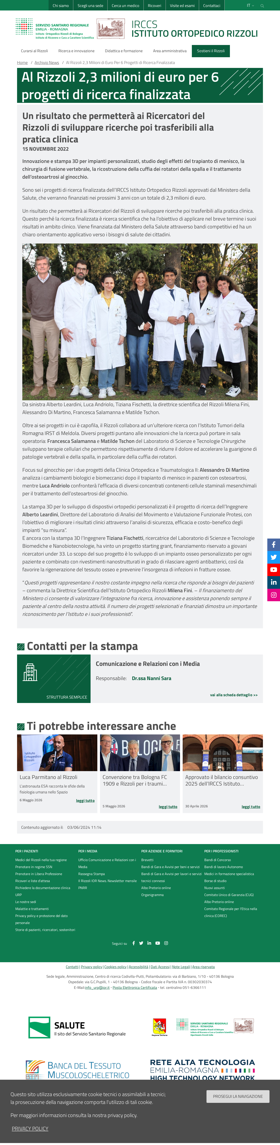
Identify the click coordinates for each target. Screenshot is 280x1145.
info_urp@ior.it (97, 987)
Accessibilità (138, 967)
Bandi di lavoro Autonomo (223, 866)
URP (18, 894)
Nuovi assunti (214, 887)
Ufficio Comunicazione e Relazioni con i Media (107, 863)
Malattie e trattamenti (32, 908)
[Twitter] (274, 557)
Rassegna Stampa (91, 873)
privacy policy (30, 1128)
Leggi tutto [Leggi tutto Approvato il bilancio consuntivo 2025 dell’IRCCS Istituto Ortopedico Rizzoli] (251, 807)
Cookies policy (115, 967)
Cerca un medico (125, 6)
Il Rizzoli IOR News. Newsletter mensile (107, 880)
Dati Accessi (160, 967)
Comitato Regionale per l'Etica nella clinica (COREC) (230, 912)
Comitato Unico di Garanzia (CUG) (229, 894)
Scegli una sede (90, 6)
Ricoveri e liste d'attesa (32, 880)
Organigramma (152, 894)
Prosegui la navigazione (238, 1096)
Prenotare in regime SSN (33, 866)
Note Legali (181, 967)
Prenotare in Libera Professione (38, 873)
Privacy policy (91, 967)
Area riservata (203, 967)
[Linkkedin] (273, 582)
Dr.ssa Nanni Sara (151, 678)
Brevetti (147, 859)
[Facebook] (274, 544)
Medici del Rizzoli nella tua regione (41, 859)
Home (22, 62)
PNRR (82, 887)
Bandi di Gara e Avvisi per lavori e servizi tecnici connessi (171, 877)
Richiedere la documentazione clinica (42, 887)
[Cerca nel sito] (262, 5)
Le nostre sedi (25, 901)
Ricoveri (154, 6)
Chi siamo (61, 6)
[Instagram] (273, 595)
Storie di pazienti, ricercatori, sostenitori (45, 929)
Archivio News (47, 62)
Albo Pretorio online (156, 887)
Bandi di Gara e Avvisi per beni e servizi (170, 866)
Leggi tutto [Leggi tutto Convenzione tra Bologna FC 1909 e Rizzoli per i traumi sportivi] (168, 807)
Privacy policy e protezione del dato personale (41, 919)
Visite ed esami (182, 6)
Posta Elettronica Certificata (135, 987)
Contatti (72, 967)
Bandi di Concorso (217, 859)
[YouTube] (273, 570)
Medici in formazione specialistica (229, 873)
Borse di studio (215, 880)
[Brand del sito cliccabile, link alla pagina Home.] (139, 28)
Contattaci (211, 6)
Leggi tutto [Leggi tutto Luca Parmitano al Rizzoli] (85, 801)
